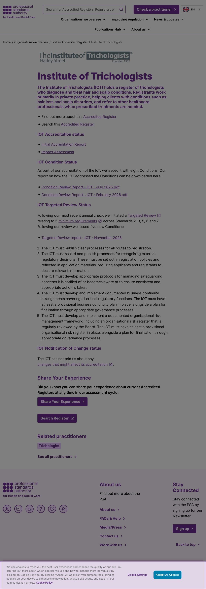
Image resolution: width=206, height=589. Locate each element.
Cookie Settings (137, 577)
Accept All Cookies (167, 577)
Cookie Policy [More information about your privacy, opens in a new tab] (44, 584)
